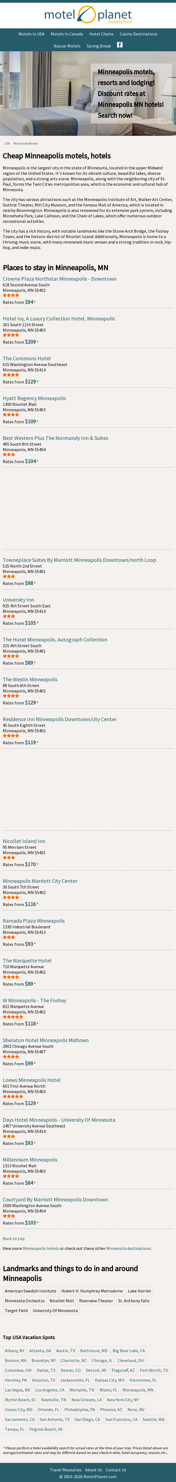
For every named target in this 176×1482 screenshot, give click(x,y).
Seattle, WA (154, 1419)
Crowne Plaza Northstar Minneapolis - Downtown (60, 278)
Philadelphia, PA (79, 1409)
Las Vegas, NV (17, 1390)
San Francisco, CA (121, 1419)
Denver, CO (71, 1370)
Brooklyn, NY (44, 1360)
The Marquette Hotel (27, 960)
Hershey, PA (16, 1380)
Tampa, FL (14, 1429)
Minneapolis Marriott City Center (40, 880)
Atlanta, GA (40, 1350)
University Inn (18, 599)
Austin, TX (65, 1350)
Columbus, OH (18, 1370)
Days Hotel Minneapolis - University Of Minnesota (59, 1119)
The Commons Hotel (27, 358)
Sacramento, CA (20, 1419)
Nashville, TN (53, 1399)
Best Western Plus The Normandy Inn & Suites (55, 437)
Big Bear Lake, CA (129, 1350)
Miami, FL (108, 1390)
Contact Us (116, 1469)
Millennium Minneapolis (30, 1159)
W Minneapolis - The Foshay (34, 1000)
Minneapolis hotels (41, 1248)
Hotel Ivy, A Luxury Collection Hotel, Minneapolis (59, 318)
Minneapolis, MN (138, 1390)
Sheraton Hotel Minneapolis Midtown (46, 1040)
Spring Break (99, 46)
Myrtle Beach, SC (20, 1399)
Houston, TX (43, 1380)
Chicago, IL (102, 1360)
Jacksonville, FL (75, 1380)
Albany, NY (14, 1350)
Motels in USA (31, 34)
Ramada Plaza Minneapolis (34, 920)
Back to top (14, 1238)
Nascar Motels (67, 46)
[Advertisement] (88, 508)
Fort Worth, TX (154, 1370)
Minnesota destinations (128, 1248)
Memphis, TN (82, 1390)
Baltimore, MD (94, 1350)
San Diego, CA (87, 1419)
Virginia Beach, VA (45, 1429)
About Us (93, 1469)
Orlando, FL (48, 1409)
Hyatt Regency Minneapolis (34, 398)
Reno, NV (135, 1409)
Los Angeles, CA (49, 1390)
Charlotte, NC (74, 1360)
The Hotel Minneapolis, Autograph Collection (55, 639)
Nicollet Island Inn (24, 841)
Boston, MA (15, 1360)
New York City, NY (123, 1399)
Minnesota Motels (25, 143)
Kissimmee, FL (143, 1380)
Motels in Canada (67, 34)
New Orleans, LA (86, 1399)
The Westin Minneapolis (30, 679)
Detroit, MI (96, 1370)
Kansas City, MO (109, 1380)
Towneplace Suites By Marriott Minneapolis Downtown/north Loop (79, 559)
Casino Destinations (138, 34)
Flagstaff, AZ (123, 1370)
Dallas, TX (46, 1370)
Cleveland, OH (131, 1360)
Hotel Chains (101, 34)
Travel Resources (66, 1469)
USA (7, 143)
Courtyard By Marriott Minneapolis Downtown (55, 1199)
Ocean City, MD (18, 1409)
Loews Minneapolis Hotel (32, 1079)
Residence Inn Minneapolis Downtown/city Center (60, 719)
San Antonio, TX (55, 1419)
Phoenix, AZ (111, 1409)
